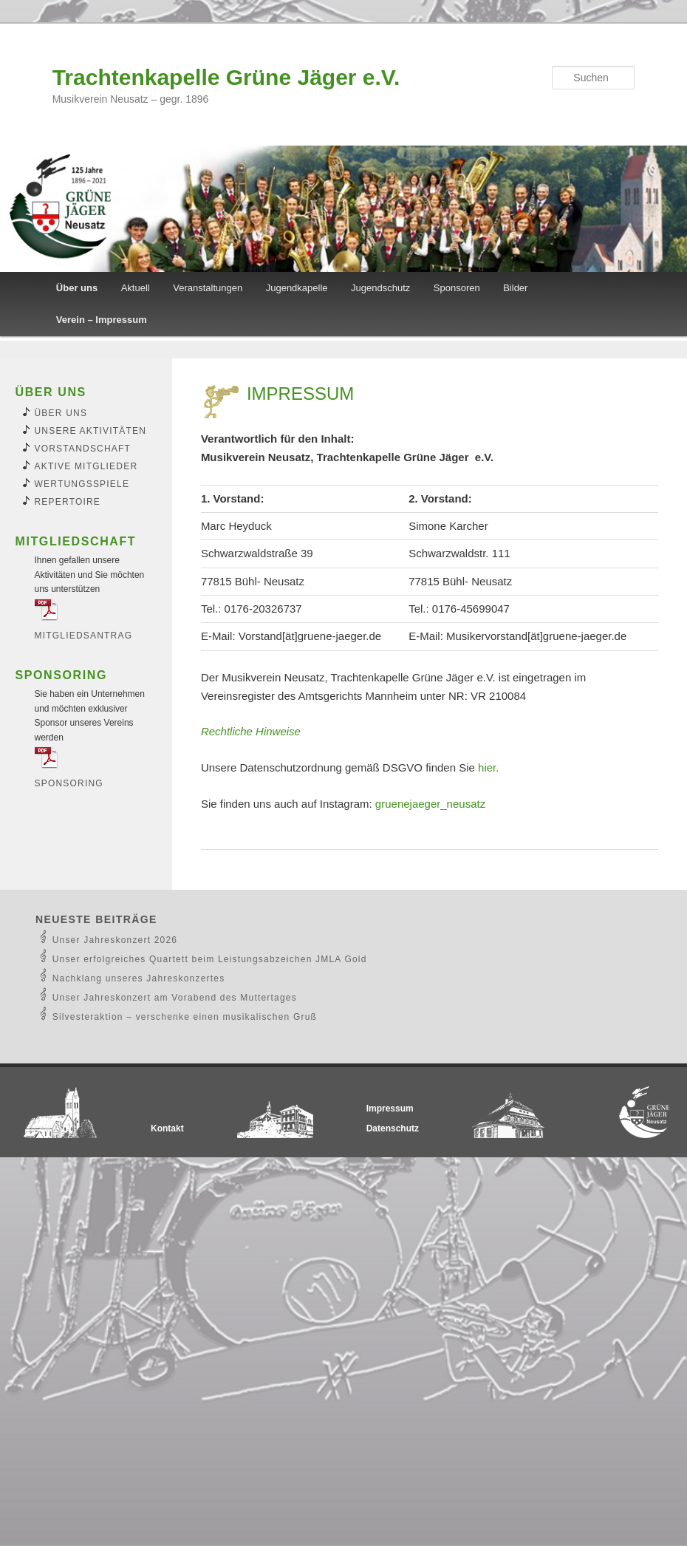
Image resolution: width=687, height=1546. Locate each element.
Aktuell (135, 287)
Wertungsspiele (82, 484)
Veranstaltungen (207, 287)
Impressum (390, 1108)
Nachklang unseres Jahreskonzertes (138, 978)
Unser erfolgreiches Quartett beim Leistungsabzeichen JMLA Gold (209, 959)
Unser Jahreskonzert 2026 (115, 940)
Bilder (515, 287)
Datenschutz (392, 1128)
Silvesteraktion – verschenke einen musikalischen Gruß (184, 1017)
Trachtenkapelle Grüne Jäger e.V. (226, 77)
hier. (488, 767)
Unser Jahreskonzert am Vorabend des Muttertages (174, 997)
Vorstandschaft (83, 448)
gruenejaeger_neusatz (430, 803)
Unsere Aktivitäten (91, 431)
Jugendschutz (380, 287)
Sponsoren (457, 287)
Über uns (77, 287)
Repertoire (68, 502)
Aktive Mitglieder (86, 466)
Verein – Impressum (101, 319)
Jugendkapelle (297, 287)
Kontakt (167, 1128)
